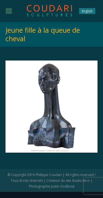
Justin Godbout (62, 186)
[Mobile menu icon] (8, 11)
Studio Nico (81, 180)
